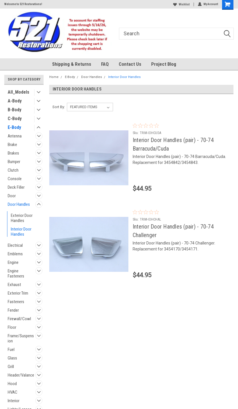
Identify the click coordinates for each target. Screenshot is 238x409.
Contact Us (130, 64)
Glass (12, 358)
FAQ (105, 64)
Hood (12, 383)
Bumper (14, 161)
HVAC (12, 392)
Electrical (15, 245)
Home (54, 77)
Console (15, 178)
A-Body (15, 101)
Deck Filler (16, 187)
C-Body (15, 118)
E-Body (14, 127)
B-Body (14, 109)
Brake (12, 144)
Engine (13, 262)
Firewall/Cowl (19, 318)
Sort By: (58, 107)
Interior (13, 400)
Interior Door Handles (21, 232)
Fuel (11, 349)
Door (12, 195)
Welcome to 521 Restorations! (23, 4)
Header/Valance (21, 375)
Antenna (15, 136)
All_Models (18, 92)
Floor (12, 327)
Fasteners (16, 301)
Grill (11, 366)
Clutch (13, 170)
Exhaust (14, 284)
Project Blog (163, 64)
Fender (13, 310)
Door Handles (19, 204)
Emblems (15, 253)
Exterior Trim (18, 293)
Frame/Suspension (21, 338)
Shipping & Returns (71, 64)
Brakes (13, 153)
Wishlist (181, 4)
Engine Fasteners (16, 273)
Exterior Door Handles (21, 218)
